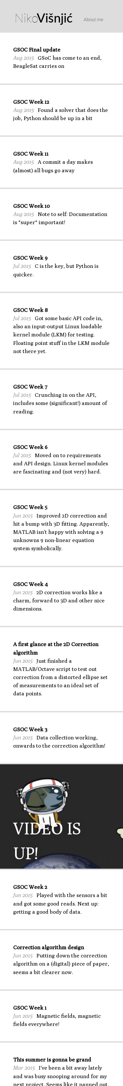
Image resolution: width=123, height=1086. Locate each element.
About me (93, 19)
